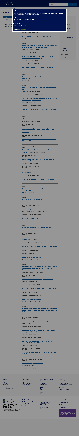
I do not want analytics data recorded (22, 20)
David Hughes (25, 80)
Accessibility (42, 383)
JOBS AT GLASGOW (64, 389)
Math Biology (65, 43)
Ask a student (62, 386)
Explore (67, 1)
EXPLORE (42, 377)
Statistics (65, 50)
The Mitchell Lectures (9, 26)
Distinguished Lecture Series (11, 19)
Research (59, 1)
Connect (75, 1)
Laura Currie (25, 102)
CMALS (64, 33)
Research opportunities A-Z (27, 380)
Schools (8, 8)
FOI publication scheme (45, 404)
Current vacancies (63, 391)
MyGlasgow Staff (62, 407)
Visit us (41, 382)
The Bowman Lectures (9, 24)
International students (7, 386)
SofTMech (65, 48)
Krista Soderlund (25, 230)
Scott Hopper (25, 220)
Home (4, 8)
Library (41, 392)
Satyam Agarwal (25, 152)
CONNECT (61, 377)
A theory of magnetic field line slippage (32, 118)
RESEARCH (24, 377)
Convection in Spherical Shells (30, 209)
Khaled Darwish (25, 172)
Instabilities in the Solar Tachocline (31, 218)
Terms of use (43, 408)
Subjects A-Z (5, 379)
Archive (6, 29)
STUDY (4, 377)
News (41, 386)
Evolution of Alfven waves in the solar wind (33, 170)
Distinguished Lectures (67, 57)
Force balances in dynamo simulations (32, 199)
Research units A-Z (25, 379)
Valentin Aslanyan (26, 91)
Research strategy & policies (27, 383)
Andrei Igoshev (25, 38)
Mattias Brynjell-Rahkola (27, 143)
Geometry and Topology (68, 37)
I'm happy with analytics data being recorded (24, 19)
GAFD (64, 39)
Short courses (5, 384)
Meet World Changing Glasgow (46, 379)
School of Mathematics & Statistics (27, 401)
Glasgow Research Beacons (27, 382)
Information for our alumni (64, 380)
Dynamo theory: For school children (31, 257)
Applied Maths (66, 30)
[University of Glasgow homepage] (7, 3)
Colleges (42, 389)
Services (42, 391)
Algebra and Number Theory (67, 21)
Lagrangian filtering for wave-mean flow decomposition (36, 237)
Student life (5, 387)
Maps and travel (43, 384)
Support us (61, 382)
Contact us (23, 405)
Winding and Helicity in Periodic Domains (32, 363)
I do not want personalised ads (21, 27)
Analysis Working (66, 28)
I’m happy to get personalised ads (22, 25)
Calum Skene (25, 192)
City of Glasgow (43, 380)
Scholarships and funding (8, 388)
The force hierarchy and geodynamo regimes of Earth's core (37, 279)
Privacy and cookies (44, 407)
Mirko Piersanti (25, 132)
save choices (17, 29)
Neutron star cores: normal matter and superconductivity (37, 36)
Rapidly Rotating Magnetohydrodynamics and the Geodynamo (38, 67)
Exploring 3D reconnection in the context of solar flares (36, 150)
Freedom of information (45, 403)
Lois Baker (24, 239)
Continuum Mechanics (67, 35)
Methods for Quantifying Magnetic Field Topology (35, 321)
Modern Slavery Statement (45, 406)
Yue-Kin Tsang (25, 250)
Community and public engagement (66, 384)
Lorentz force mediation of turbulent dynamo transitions (37, 227)
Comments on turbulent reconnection (32, 299)
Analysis (64, 26)
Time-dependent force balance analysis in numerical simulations (38, 179)
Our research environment (26, 386)
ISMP (64, 41)
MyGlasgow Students (63, 402)
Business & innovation (63, 383)
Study (52, 1)
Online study (5, 383)
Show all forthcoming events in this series (31, 368)
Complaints (61, 387)
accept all (23, 29)
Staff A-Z (61, 379)
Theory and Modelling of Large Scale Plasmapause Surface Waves (39, 109)
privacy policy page (35, 14)
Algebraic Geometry (67, 24)
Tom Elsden (24, 111)
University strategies (44, 393)
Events (5, 17)
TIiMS (64, 52)
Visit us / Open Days (7, 389)
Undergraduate (6, 380)
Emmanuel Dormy (26, 69)
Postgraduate (65, 46)
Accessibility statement (45, 402)
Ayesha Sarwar (25, 182)
